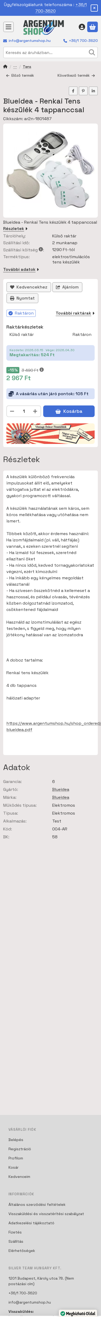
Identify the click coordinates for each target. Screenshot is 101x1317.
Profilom (15, 1158)
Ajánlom (67, 287)
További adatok (21, 269)
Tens (27, 67)
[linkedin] (93, 90)
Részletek (15, 228)
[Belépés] (82, 27)
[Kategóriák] (8, 27)
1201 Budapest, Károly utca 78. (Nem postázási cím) (41, 1281)
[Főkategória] (5, 67)
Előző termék (20, 75)
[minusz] (12, 411)
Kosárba (68, 411)
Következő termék (76, 75)
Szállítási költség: (23, 250)
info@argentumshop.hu (30, 40)
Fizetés (15, 1232)
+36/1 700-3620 (83, 40)
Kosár (13, 1167)
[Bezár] (94, 8)
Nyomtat (22, 298)
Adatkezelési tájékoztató (31, 1223)
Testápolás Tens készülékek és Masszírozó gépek (15, 67)
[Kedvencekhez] (28, 287)
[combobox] (50, 52)
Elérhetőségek (21, 1250)
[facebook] (73, 90)
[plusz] (35, 411)
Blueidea (60, 789)
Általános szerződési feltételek (36, 1204)
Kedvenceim (19, 1176)
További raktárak (75, 313)
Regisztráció (19, 1149)
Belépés (15, 1139)
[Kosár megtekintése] (92, 27)
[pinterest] (83, 90)
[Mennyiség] (23, 411)
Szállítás (15, 1241)
